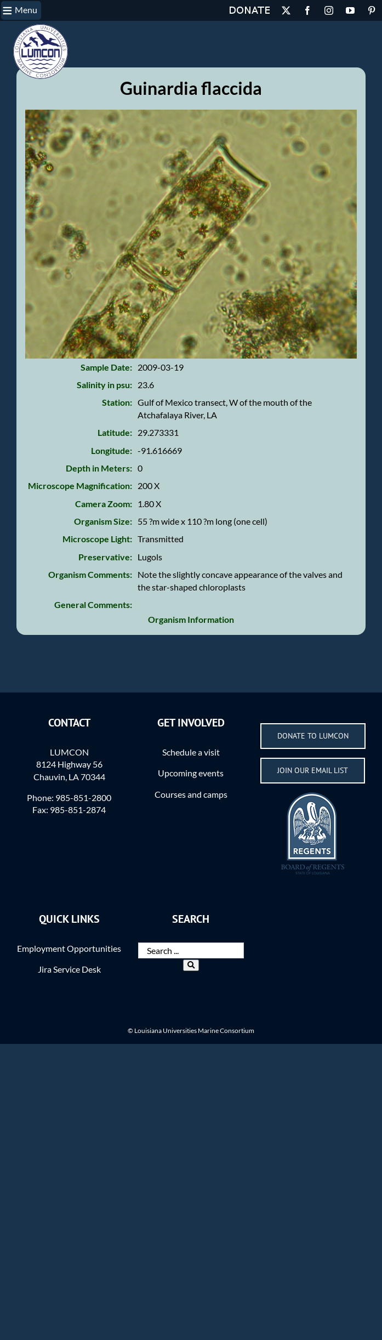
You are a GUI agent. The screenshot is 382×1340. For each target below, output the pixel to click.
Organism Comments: (90, 593)
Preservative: (105, 575)
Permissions (49, 30)
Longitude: (111, 469)
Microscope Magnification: (80, 504)
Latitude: (115, 451)
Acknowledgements (112, 30)
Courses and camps (191, 813)
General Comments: (93, 623)
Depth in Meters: (99, 486)
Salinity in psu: (104, 403)
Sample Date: (106, 386)
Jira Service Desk (69, 988)
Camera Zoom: (103, 522)
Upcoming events (191, 791)
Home (14, 30)
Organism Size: (103, 540)
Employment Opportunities (69, 967)
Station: (117, 421)
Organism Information (191, 638)
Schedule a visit (191, 770)
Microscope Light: (97, 557)
